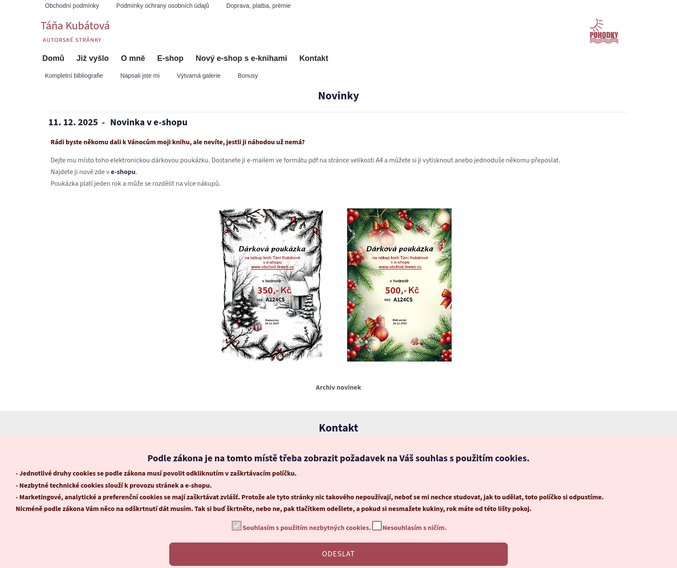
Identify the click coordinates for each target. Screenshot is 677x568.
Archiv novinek (338, 387)
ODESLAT (338, 554)
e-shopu (123, 172)
